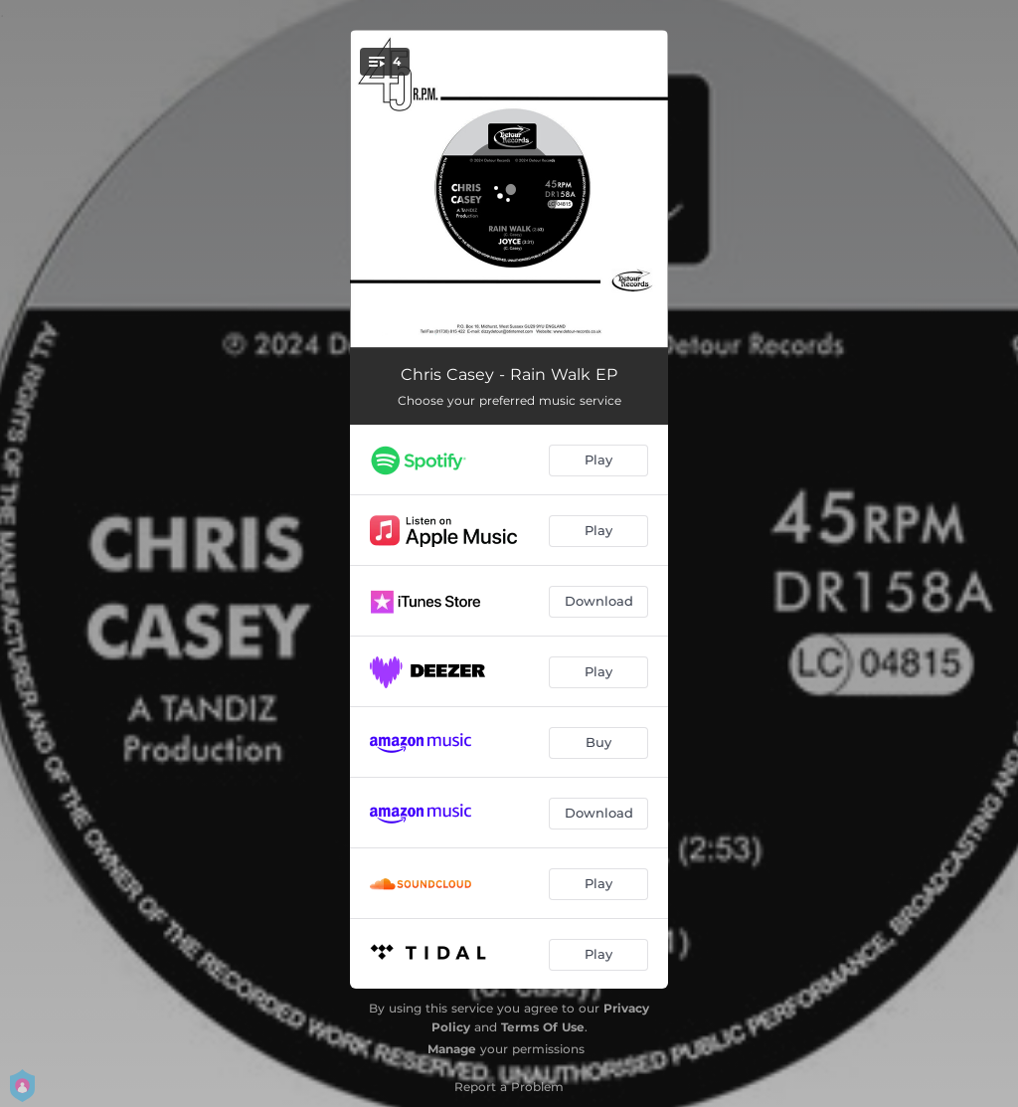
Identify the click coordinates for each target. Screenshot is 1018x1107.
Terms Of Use (543, 1026)
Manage (451, 1048)
